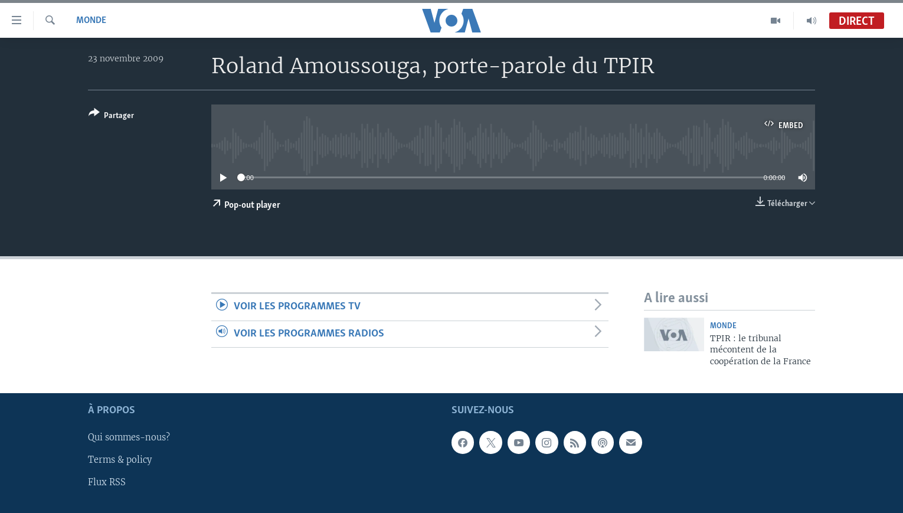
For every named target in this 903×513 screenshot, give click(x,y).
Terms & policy (120, 460)
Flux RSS (107, 483)
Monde (91, 20)
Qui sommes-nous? (129, 438)
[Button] (111, 116)
